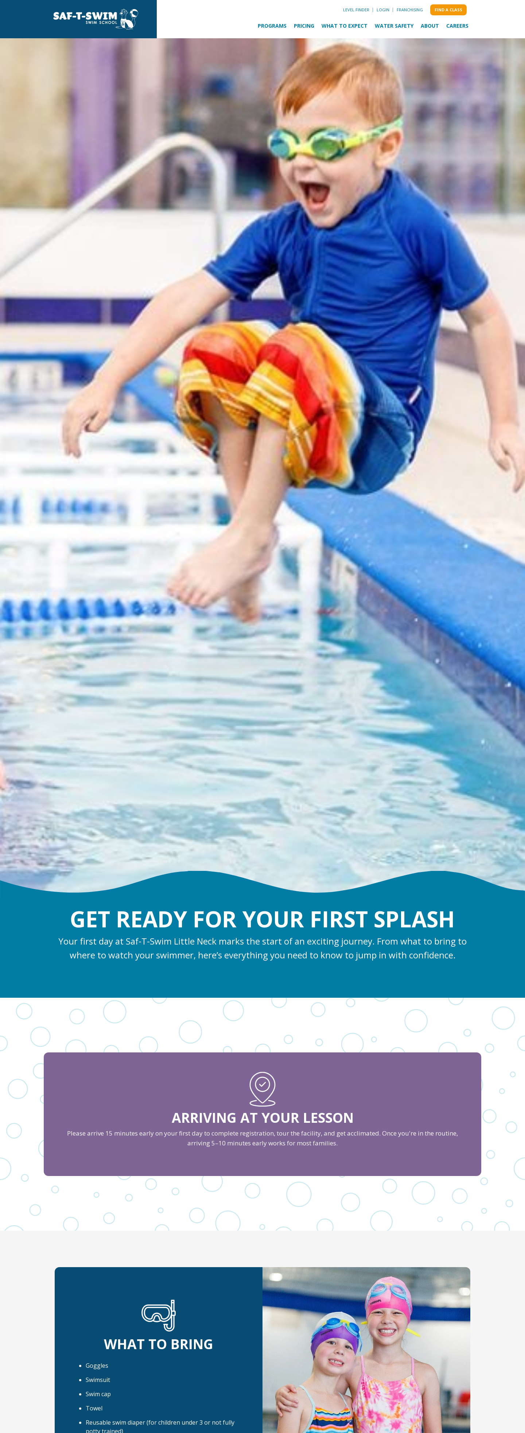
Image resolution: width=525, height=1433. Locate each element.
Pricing (304, 25)
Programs (272, 25)
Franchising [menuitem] (410, 9)
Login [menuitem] (383, 9)
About (430, 25)
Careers (457, 25)
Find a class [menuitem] (448, 9)
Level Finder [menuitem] (356, 9)
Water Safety (394, 25)
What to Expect (345, 25)
